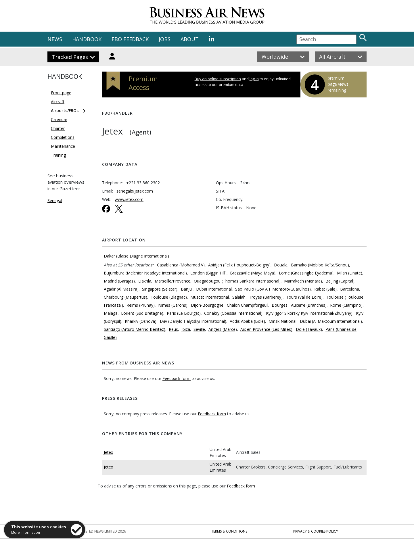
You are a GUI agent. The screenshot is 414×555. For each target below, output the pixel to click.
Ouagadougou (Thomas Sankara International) (237, 281)
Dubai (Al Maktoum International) (331, 321)
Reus (173, 329)
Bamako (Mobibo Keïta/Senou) (320, 265)
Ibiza (185, 329)
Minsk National (282, 321)
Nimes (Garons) (172, 305)
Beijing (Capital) (339, 281)
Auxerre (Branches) (309, 305)
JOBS (164, 39)
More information (25, 532)
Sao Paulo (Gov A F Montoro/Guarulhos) (273, 289)
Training (58, 155)
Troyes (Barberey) (266, 297)
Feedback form (176, 378)
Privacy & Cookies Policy (315, 531)
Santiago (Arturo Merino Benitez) (134, 329)
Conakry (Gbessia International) (233, 313)
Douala (281, 265)
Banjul (187, 289)
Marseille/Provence (172, 281)
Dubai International (214, 289)
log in (254, 78)
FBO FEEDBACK (130, 39)
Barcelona (349, 289)
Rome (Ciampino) (346, 305)
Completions (62, 137)
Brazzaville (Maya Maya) (252, 273)
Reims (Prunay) (140, 305)
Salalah (239, 297)
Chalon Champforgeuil (247, 305)
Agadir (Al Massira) (121, 289)
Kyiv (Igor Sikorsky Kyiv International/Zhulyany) (309, 313)
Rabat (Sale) (325, 289)
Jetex (108, 452)
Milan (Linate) (349, 273)
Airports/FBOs (64, 110)
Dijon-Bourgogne (207, 305)
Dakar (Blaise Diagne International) (136, 256)
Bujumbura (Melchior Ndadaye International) (145, 273)
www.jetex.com (129, 199)
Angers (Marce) (222, 329)
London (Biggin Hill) (208, 273)
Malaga (111, 313)
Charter (58, 128)
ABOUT (190, 39)
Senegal (54, 200)
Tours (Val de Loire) (304, 297)
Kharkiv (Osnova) (140, 321)
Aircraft (57, 101)
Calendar (59, 119)
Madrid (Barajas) (119, 281)
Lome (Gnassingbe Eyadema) (306, 273)
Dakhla (144, 281)
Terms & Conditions (229, 531)
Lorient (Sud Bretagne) (142, 313)
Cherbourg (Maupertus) (125, 297)
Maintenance (63, 146)
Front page (61, 92)
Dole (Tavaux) (309, 329)
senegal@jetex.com (134, 191)
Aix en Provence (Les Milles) (266, 329)
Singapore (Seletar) (159, 289)
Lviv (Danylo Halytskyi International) (193, 321)
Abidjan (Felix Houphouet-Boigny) (239, 265)
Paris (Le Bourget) (184, 313)
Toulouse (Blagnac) (169, 297)
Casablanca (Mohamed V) (181, 265)
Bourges (280, 305)
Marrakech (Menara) (303, 281)
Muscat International (209, 297)
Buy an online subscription (218, 78)
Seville (199, 329)
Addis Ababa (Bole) (247, 321)
